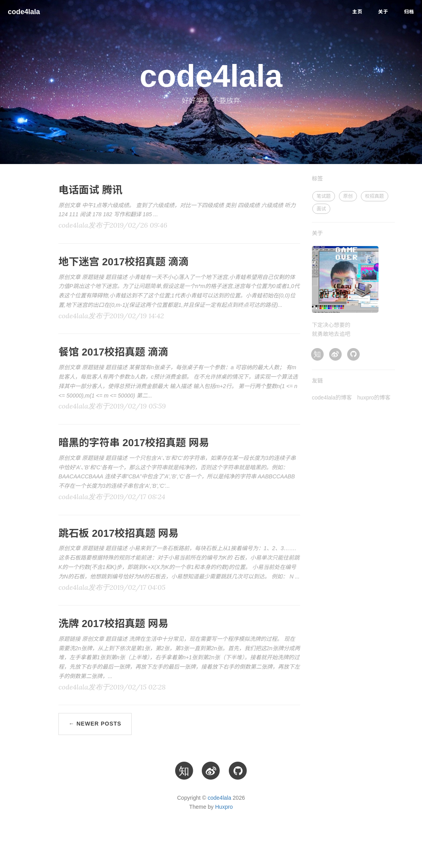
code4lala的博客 (332, 397)
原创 (348, 196)
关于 (383, 12)
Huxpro (224, 807)
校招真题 (374, 196)
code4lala (24, 12)
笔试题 (324, 196)
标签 (317, 178)
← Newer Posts (95, 723)
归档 (409, 12)
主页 (357, 12)
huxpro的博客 (374, 397)
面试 (321, 209)
